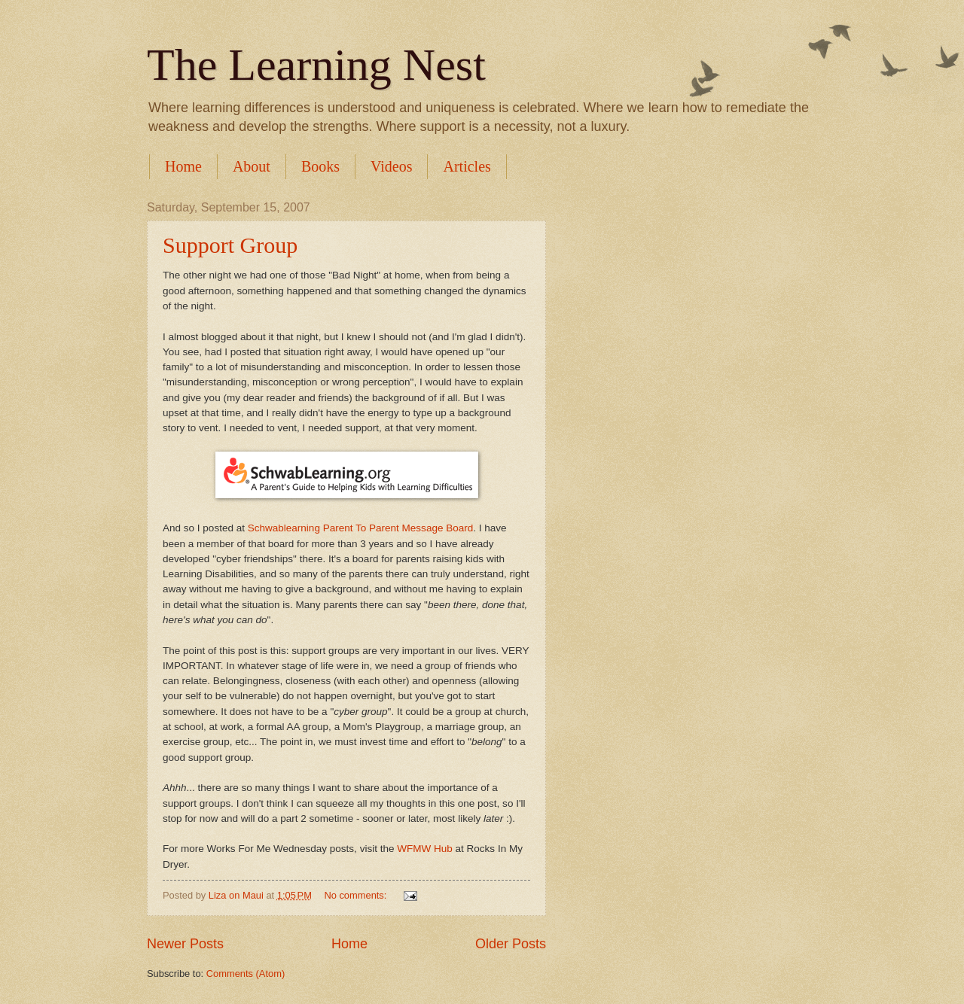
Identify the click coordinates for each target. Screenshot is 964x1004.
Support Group (230, 245)
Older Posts (510, 943)
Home (183, 166)
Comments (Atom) (245, 973)
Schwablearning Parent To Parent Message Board (361, 528)
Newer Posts (185, 943)
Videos (391, 166)
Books (320, 166)
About (251, 166)
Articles (466, 166)
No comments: (356, 895)
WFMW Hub (425, 848)
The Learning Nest (316, 65)
